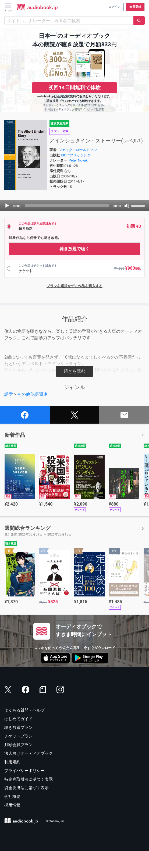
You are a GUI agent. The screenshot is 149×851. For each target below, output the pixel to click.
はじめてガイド (18, 718)
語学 (8, 394)
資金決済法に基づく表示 (26, 787)
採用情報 (12, 805)
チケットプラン (18, 736)
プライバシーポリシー (24, 770)
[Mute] (127, 205)
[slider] (67, 205)
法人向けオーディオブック (28, 753)
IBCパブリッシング (76, 155)
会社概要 (12, 796)
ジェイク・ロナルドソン (77, 150)
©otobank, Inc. (55, 821)
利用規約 (12, 762)
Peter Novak (78, 160)
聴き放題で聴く (74, 248)
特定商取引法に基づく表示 (28, 779)
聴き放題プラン (18, 727)
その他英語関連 (32, 394)
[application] (74, 205)
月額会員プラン (18, 744)
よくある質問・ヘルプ (24, 710)
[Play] (7, 205)
